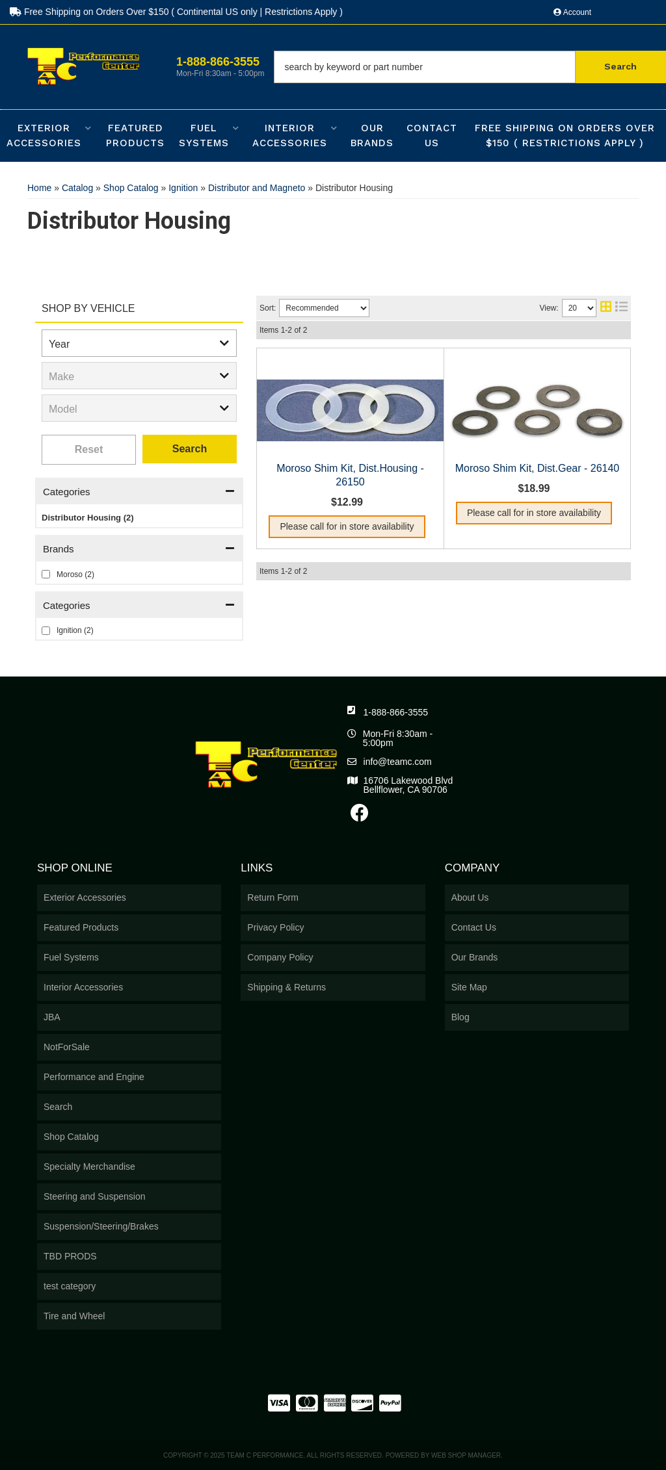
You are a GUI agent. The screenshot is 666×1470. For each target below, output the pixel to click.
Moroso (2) (75, 574)
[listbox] (139, 343)
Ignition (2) (75, 630)
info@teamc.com (398, 761)
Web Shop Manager (466, 1455)
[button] (470, 67)
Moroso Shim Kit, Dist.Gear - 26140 (537, 468)
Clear (89, 450)
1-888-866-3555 (396, 712)
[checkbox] (46, 574)
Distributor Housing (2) (88, 517)
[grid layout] (606, 308)
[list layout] (621, 308)
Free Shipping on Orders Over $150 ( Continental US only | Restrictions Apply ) (176, 11)
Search (189, 448)
